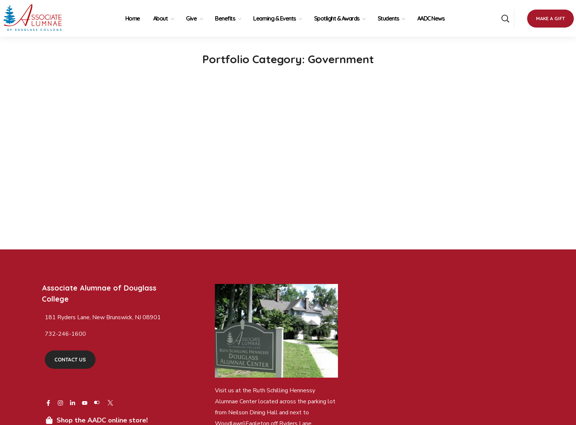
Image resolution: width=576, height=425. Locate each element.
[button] (505, 18)
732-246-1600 (65, 334)
